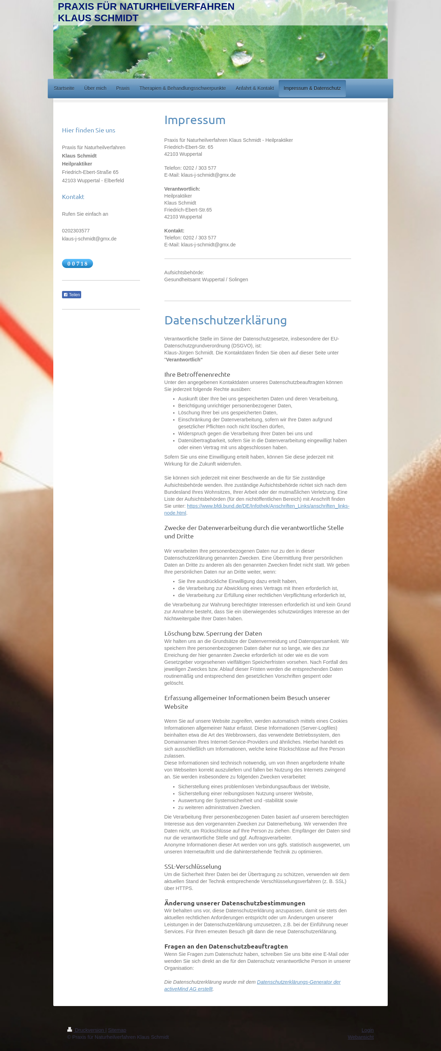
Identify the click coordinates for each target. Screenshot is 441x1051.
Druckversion (86, 1030)
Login (368, 1030)
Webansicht (361, 1037)
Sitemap (117, 1030)
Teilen (71, 294)
